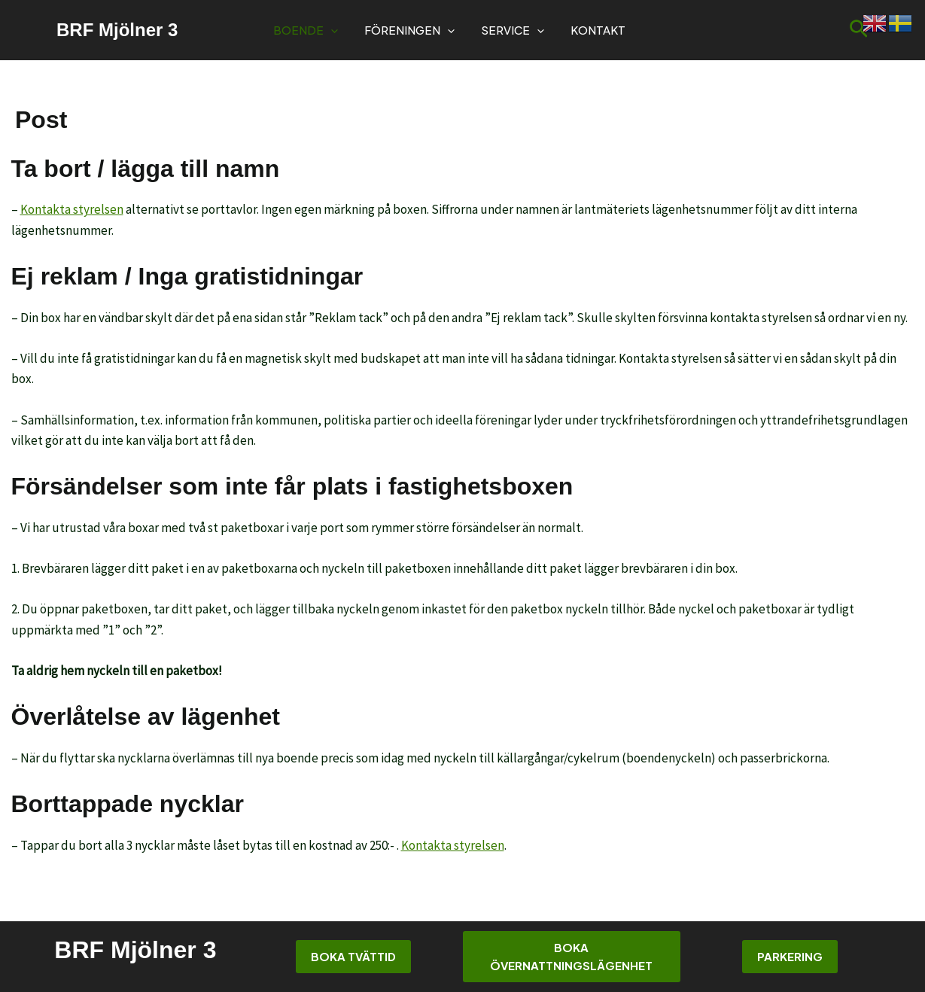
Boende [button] (305, 30)
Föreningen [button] (409, 30)
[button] (331, 30)
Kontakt (598, 30)
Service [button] (512, 30)
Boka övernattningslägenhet (571, 956)
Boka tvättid (353, 956)
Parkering (790, 956)
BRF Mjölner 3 (117, 30)
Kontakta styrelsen (71, 209)
